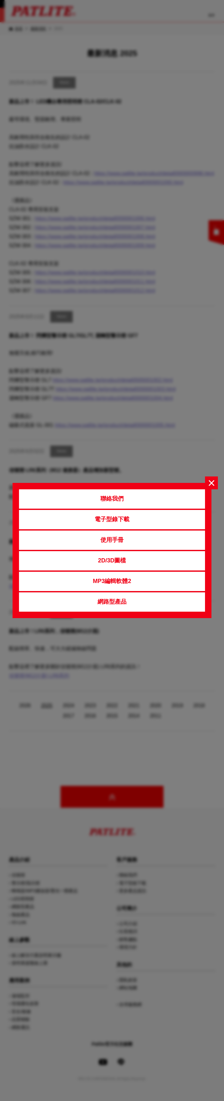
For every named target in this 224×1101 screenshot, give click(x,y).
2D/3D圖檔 (112, 560)
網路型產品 (112, 601)
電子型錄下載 (112, 519)
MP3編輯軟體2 (112, 581)
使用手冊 (112, 540)
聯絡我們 (112, 498)
